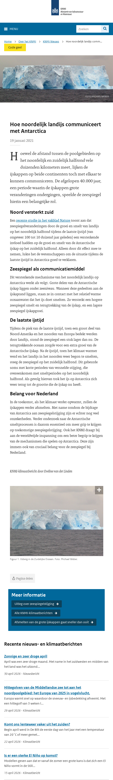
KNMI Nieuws (51, 41)
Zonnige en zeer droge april (25, 656)
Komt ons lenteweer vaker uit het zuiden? (37, 724)
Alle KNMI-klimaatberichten (34, 613)
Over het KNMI (27, 41)
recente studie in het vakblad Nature (43, 220)
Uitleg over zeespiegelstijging (34, 604)
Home (8, 41)
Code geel (15, 47)
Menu (14, 29)
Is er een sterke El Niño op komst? (31, 755)
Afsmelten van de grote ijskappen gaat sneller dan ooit (52, 622)
